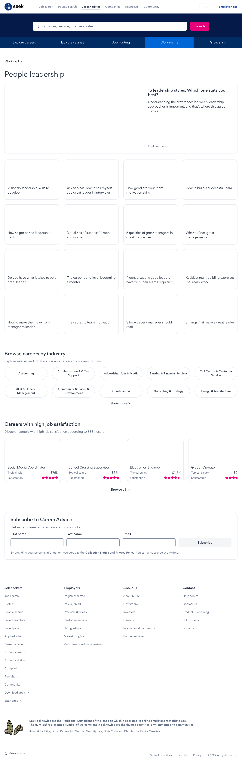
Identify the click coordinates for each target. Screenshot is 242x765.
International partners (137, 628)
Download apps (15, 692)
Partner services (133, 636)
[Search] (199, 26)
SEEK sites (11, 700)
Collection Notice (97, 552)
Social (187, 628)
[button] (121, 403)
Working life (14, 61)
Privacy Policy (124, 552)
